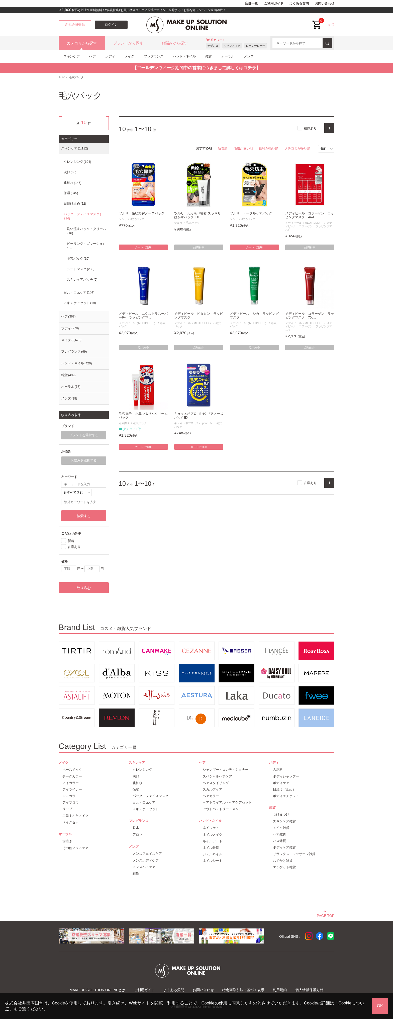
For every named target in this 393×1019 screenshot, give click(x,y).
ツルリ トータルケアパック (251, 213)
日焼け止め (75, 203)
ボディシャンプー (286, 776)
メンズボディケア (146, 860)
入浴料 (278, 769)
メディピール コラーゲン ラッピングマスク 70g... (309, 315)
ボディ (110, 56)
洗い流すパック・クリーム (86, 231)
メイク (129, 56)
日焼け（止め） (284, 789)
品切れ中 (198, 247)
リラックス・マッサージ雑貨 (294, 854)
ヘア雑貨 (279, 834)
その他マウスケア (75, 848)
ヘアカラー (211, 796)
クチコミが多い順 (297, 148)
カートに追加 (143, 247)
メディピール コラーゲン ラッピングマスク (308, 226)
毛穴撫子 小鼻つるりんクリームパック (143, 415)
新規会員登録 (75, 24)
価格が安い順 (243, 148)
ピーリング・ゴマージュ (85, 246)
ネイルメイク (212, 834)
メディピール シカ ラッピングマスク (254, 315)
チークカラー (72, 776)
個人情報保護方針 (309, 990)
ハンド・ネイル (184, 56)
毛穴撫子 (124, 423)
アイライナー (72, 789)
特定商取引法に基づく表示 (243, 990)
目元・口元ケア (79, 292)
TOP (62, 77)
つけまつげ (281, 814)
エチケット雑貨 (284, 867)
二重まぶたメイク (75, 816)
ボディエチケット (286, 796)
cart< (317, 21)
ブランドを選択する (84, 435)
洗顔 (70, 172)
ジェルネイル (212, 854)
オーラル (227, 56)
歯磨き (67, 841)
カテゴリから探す (82, 43)
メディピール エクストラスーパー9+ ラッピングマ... (143, 315)
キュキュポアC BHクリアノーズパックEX (198, 415)
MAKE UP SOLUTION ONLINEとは (97, 990)
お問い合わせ (324, 3)
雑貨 (208, 56)
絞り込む (84, 588)
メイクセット (72, 822)
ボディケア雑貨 (284, 847)
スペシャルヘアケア (217, 776)
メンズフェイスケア (147, 853)
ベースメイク (72, 769)
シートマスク (80, 269)
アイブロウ (70, 802)
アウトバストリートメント (222, 809)
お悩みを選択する (84, 460)
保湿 (71, 193)
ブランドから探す (128, 43)
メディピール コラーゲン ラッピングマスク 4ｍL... (309, 215)
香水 (136, 828)
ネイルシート (212, 861)
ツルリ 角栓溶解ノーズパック (141, 213)
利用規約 (280, 990)
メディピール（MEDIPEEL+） (304, 222)
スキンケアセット (80, 303)
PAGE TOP (325, 915)
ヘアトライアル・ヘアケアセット (227, 802)
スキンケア (71, 56)
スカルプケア (212, 789)
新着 (71, 541)
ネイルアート (212, 841)
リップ (67, 809)
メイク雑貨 (281, 828)
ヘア (92, 56)
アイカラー (70, 783)
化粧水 (72, 183)
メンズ (249, 56)
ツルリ (123, 218)
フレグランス (153, 56)
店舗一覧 (251, 3)
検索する (84, 516)
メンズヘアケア (144, 867)
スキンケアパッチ (82, 279)
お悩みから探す (174, 43)
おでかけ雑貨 (282, 861)
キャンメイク (232, 45)
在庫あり (310, 128)
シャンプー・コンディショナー (225, 769)
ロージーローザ (255, 45)
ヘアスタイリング (216, 783)
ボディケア (281, 783)
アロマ (137, 834)
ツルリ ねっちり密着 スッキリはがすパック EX (197, 215)
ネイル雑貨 (211, 847)
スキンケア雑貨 (284, 821)
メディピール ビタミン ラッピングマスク (198, 315)
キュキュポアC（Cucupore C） (193, 423)
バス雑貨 (279, 841)
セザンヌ (212, 45)
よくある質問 (299, 3)
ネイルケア (211, 828)
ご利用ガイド (273, 3)
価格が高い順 (268, 148)
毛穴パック (137, 218)
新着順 (223, 148)
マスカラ (68, 796)
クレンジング (77, 162)
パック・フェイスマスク (82, 216)
